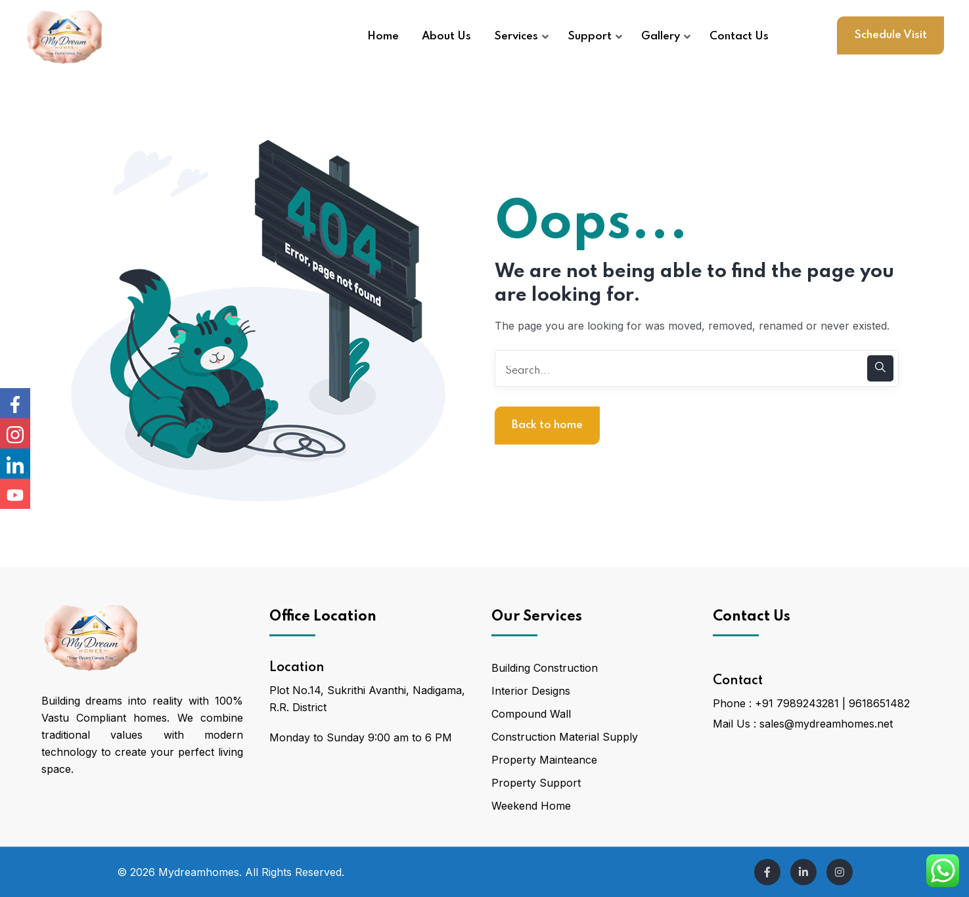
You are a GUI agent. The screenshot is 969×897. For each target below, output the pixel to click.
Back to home (547, 425)
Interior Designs (530, 690)
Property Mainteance (544, 759)
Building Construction (544, 667)
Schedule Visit (890, 35)
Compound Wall (531, 713)
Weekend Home (531, 805)
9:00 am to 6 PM (410, 737)
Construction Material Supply (564, 736)
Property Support (536, 782)
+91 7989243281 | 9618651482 (832, 703)
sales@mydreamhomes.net (826, 723)
